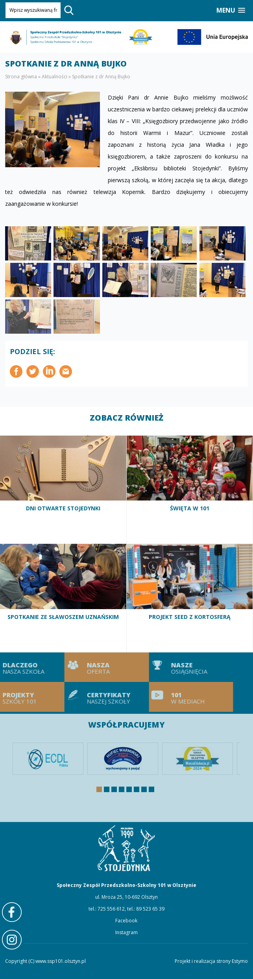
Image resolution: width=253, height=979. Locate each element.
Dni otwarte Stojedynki (63, 490)
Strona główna (21, 76)
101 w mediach (172, 697)
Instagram (126, 932)
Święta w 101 (190, 490)
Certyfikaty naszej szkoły (88, 697)
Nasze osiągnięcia (172, 667)
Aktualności (54, 76)
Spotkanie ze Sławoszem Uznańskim (63, 598)
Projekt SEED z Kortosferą (190, 598)
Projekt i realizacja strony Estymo (211, 961)
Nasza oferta (88, 667)
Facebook (126, 920)
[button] (230, 10)
